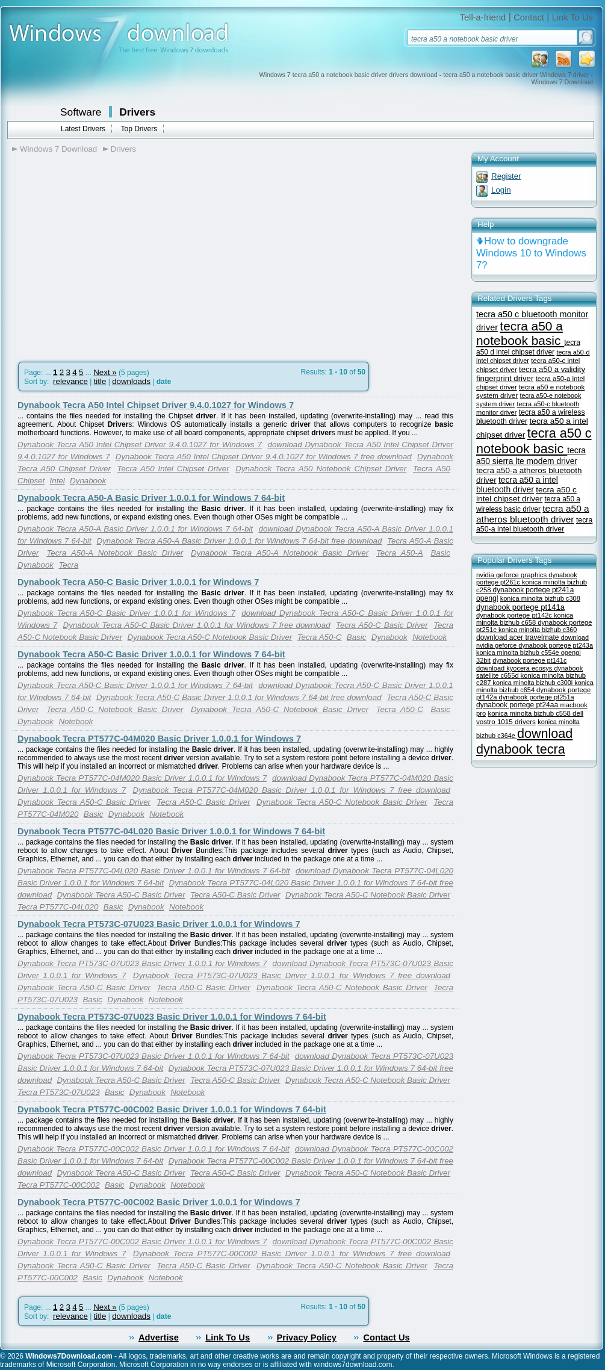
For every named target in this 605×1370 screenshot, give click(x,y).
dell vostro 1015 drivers (529, 717)
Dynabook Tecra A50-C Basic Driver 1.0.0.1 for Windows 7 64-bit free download (239, 697)
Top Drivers (138, 129)
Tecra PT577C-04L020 (57, 906)
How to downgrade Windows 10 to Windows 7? (531, 253)
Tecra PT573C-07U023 (58, 1092)
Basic (440, 552)
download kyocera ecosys (515, 668)
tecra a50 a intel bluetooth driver (517, 484)
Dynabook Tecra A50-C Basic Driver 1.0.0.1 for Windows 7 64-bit (151, 654)
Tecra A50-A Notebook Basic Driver (114, 552)
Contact (528, 17)
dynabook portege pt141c (529, 660)
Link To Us (572, 17)
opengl (487, 598)
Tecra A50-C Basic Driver (382, 625)
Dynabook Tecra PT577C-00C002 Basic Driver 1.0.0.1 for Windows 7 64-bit (171, 1109)
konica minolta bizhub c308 (540, 598)
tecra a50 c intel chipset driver (526, 494)
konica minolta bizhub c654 (535, 686)
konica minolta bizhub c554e (518, 652)
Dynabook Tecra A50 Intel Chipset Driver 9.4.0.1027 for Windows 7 (155, 405)
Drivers (137, 112)
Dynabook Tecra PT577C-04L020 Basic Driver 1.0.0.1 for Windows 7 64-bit (171, 831)
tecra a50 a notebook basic (520, 333)
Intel (57, 480)
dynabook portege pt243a (555, 645)
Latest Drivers (83, 129)
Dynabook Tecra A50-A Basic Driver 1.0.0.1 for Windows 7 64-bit (151, 498)
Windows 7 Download (58, 148)
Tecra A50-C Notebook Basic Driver (114, 709)
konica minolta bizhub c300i (534, 682)
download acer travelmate (518, 637)
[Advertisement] (113, 253)
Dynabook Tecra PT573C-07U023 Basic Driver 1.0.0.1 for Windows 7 (158, 924)
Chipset (31, 480)
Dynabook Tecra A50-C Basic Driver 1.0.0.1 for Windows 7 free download (196, 625)
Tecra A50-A (399, 552)
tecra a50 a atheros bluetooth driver (532, 513)
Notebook (429, 637)
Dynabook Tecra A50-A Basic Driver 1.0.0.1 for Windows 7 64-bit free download (239, 540)
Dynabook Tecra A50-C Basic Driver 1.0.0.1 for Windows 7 (138, 582)
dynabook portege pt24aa (518, 705)
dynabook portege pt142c (515, 615)
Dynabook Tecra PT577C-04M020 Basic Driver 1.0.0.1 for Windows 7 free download (291, 790)
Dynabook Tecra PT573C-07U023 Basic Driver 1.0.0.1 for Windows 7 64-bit (171, 1016)
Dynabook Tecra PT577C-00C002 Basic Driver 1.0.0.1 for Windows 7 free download (291, 1253)
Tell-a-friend (483, 17)
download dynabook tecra (524, 741)
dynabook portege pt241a (533, 590)
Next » (105, 372)
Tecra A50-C (319, 637)
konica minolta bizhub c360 (537, 629)
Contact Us (386, 1337)
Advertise (158, 1337)
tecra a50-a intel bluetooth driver (534, 524)
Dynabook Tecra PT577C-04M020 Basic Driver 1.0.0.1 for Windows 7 (159, 738)
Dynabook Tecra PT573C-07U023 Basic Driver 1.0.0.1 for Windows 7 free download (291, 975)
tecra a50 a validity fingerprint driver (530, 374)
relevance (70, 381)
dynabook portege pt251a (536, 697)
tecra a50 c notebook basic (534, 441)
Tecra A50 (431, 468)
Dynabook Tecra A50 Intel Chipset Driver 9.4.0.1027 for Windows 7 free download (264, 456)
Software (80, 112)
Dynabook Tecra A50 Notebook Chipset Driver (320, 468)
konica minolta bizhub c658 (524, 619)
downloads (131, 381)
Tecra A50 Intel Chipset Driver (173, 468)
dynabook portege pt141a (520, 607)
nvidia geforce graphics (512, 574)
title (100, 381)
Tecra (68, 564)
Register (506, 176)
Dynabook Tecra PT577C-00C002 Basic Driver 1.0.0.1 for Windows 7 (158, 1202)
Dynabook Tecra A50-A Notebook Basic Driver (279, 552)
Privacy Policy (307, 1337)
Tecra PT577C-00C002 (58, 1184)
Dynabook (88, 480)
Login (501, 189)
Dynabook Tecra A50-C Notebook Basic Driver (209, 637)
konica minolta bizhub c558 (530, 713)
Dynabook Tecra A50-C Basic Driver (83, 802)
